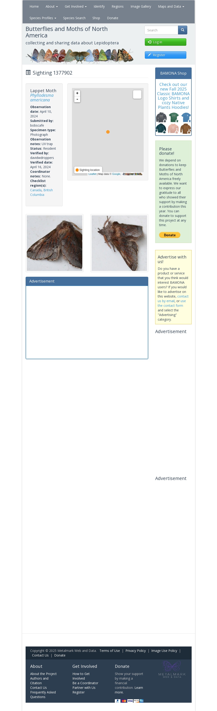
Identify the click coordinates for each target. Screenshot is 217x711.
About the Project (43, 674)
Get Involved (76, 6)
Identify (99, 6)
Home (34, 6)
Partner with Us (83, 687)
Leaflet (92, 174)
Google (116, 174)
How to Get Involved (81, 676)
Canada (36, 190)
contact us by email (173, 298)
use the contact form (172, 303)
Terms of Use (109, 650)
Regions (118, 6)
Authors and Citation (39, 680)
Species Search (74, 18)
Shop (96, 18)
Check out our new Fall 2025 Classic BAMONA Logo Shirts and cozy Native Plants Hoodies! (173, 96)
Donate (112, 18)
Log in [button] (155, 42)
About (52, 6)
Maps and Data (171, 6)
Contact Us (40, 655)
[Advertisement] (87, 321)
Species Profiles (43, 18)
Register (78, 692)
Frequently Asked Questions (43, 694)
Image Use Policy (164, 650)
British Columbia (41, 192)
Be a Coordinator (85, 683)
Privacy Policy (135, 650)
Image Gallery (141, 6)
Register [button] (156, 55)
